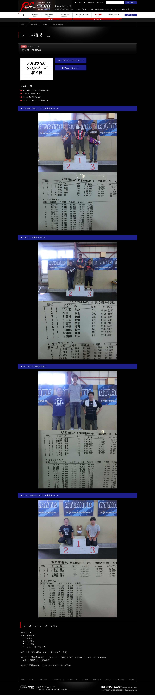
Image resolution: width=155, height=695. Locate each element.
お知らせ (108, 680)
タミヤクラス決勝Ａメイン (32, 97)
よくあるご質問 (119, 680)
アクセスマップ (56, 680)
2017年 (45, 24)
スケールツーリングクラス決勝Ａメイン (36, 90)
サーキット (32, 680)
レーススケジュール (71, 680)
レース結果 (33, 24)
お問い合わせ (97, 680)
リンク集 (131, 680)
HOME (22, 24)
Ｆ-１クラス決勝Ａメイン (31, 94)
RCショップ (43, 680)
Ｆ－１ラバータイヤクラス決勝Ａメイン (36, 100)
